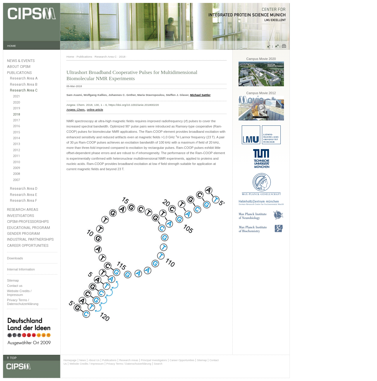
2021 (16, 96)
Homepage (70, 360)
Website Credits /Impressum (19, 292)
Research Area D (23, 189)
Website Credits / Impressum (86, 363)
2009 (16, 168)
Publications (19, 72)
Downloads (15, 258)
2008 (16, 174)
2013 (16, 144)
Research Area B (23, 84)
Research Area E (23, 195)
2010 (16, 162)
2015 (16, 132)
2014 (16, 138)
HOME (11, 45)
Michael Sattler (200, 94)
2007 (16, 180)
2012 (16, 150)
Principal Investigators (154, 360)
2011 (16, 156)
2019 (16, 108)
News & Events (21, 60)
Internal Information (21, 269)
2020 (16, 102)
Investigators (20, 215)
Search (158, 363)
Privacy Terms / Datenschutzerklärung (22, 302)
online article (95, 109)
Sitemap (13, 280)
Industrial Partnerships (30, 239)
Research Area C (23, 90)
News (82, 360)
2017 (16, 120)
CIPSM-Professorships (28, 221)
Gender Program (23, 233)
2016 (16, 126)
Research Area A (23, 78)
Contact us (15, 285)
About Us (94, 360)
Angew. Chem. (75, 109)
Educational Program (28, 227)
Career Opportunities (27, 245)
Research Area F (23, 201)
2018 (16, 114)
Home (70, 56)
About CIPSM (18, 66)
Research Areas (22, 209)
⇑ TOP (11, 358)
